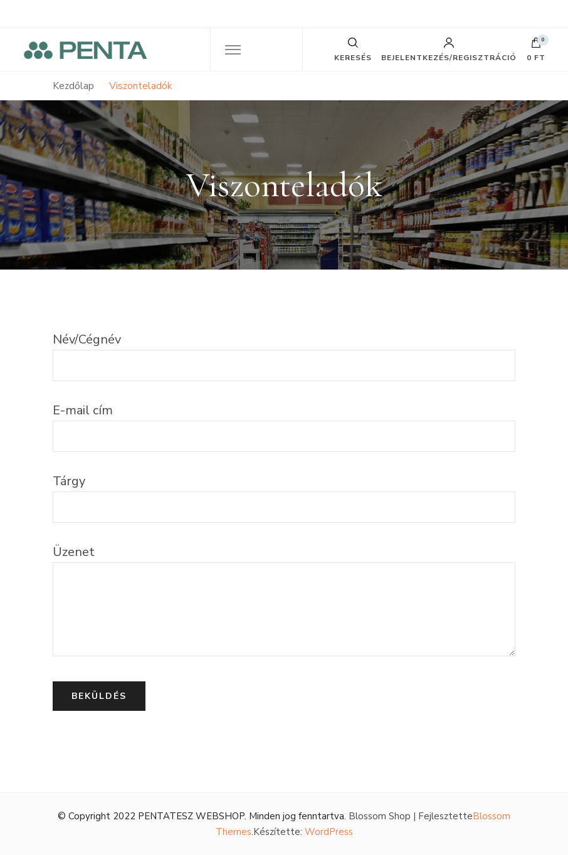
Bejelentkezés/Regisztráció (449, 49)
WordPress (329, 832)
